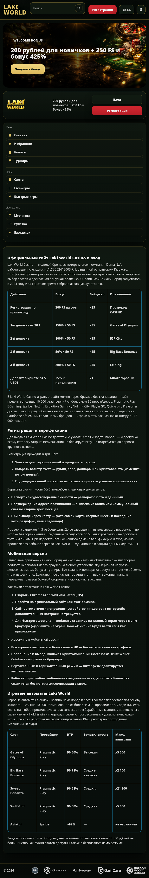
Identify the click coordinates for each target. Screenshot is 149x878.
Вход (127, 10)
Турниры (18, 161)
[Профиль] (141, 9)
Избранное (20, 144)
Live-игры (19, 188)
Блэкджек (19, 232)
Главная (17, 135)
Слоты (16, 179)
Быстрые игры (23, 197)
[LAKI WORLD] (15, 9)
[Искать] (78, 8)
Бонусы (17, 152)
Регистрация (102, 10)
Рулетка (17, 224)
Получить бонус (28, 69)
